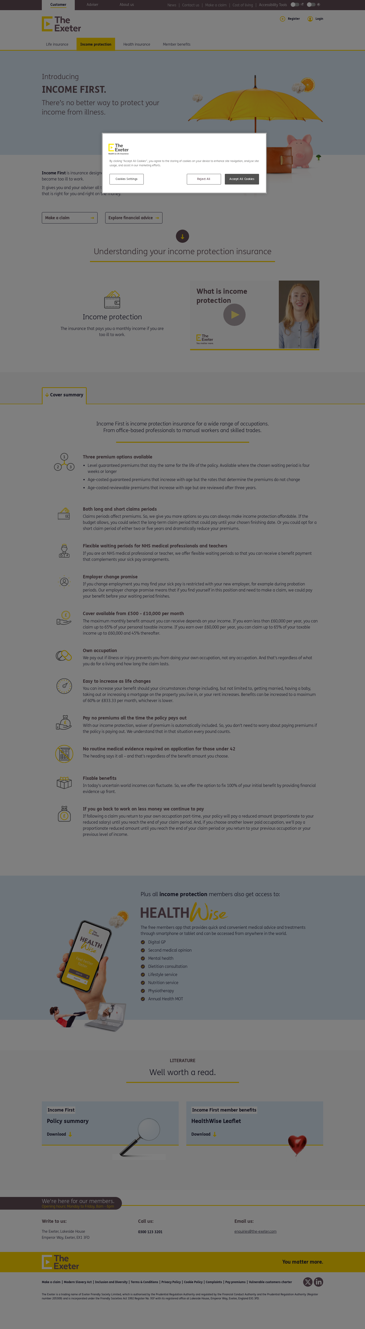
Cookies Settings (127, 179)
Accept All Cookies (241, 179)
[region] (184, 163)
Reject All (203, 179)
